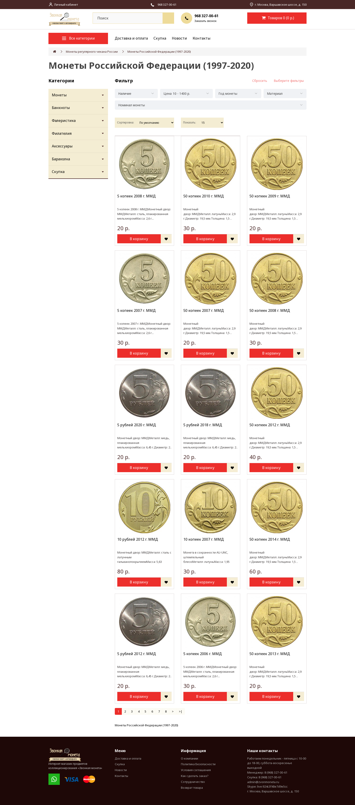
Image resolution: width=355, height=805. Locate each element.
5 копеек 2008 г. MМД (136, 196)
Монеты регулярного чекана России (92, 52)
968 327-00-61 (206, 15)
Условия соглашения (196, 770)
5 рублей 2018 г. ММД (202, 424)
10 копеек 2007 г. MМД (203, 539)
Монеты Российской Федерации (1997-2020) (159, 52)
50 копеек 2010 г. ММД (203, 196)
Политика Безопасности (198, 764)
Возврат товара (192, 788)
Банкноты (61, 107)
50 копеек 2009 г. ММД (269, 196)
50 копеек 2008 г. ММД (269, 310)
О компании (189, 758)
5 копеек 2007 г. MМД (136, 310)
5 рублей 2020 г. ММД (136, 424)
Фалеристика (64, 120)
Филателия (62, 133)
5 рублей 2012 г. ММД (136, 653)
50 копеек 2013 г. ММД (269, 653)
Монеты (59, 94)
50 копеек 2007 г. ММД (203, 310)
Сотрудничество (193, 782)
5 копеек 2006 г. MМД (202, 653)
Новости (179, 38)
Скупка (160, 38)
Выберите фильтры (289, 80)
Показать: (189, 122)
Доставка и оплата (131, 38)
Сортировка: (125, 122)
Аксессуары (62, 146)
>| (180, 711)
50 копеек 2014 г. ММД (269, 539)
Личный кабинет (66, 4)
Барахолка (61, 158)
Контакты (202, 38)
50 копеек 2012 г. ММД (269, 424)
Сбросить (259, 80)
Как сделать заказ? (195, 776)
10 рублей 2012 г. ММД (137, 539)
